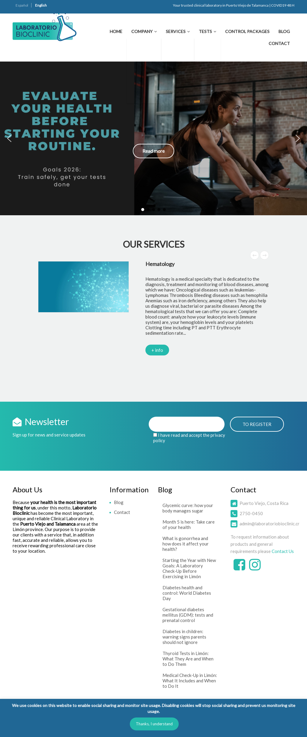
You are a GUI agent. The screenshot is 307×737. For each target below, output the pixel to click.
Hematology (159, 264)
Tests (205, 31)
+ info (157, 350)
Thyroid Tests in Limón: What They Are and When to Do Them (187, 659)
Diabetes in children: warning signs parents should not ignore (184, 637)
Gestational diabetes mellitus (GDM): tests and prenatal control (187, 615)
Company (142, 31)
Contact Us (283, 551)
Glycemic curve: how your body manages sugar (187, 508)
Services (176, 31)
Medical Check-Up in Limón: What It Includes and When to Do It (189, 680)
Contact (279, 43)
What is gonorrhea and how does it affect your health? (185, 544)
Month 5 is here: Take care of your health (188, 524)
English (41, 5)
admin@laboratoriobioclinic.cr (270, 523)
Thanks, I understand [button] (154, 723)
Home (116, 31)
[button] (153, 138)
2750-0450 (251, 513)
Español (22, 5)
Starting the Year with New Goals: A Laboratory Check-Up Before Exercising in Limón (189, 568)
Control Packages (247, 31)
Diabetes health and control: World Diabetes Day (186, 593)
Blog (284, 31)
